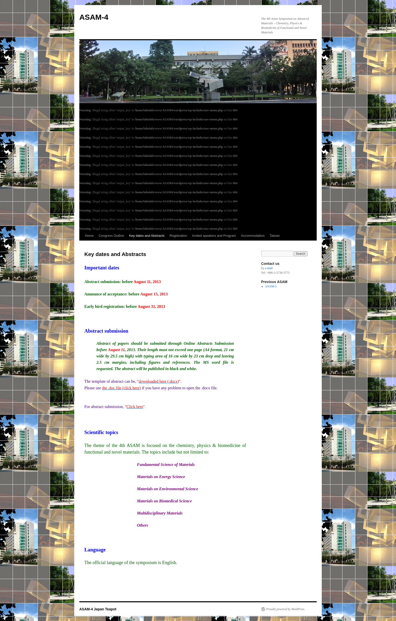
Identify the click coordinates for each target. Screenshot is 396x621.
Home (89, 236)
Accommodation (252, 236)
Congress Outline (111, 236)
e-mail (269, 268)
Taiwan (274, 236)
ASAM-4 (93, 17)
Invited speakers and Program (214, 236)
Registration (178, 236)
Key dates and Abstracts (146, 236)
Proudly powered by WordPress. (285, 609)
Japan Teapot (105, 609)
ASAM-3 (271, 286)
